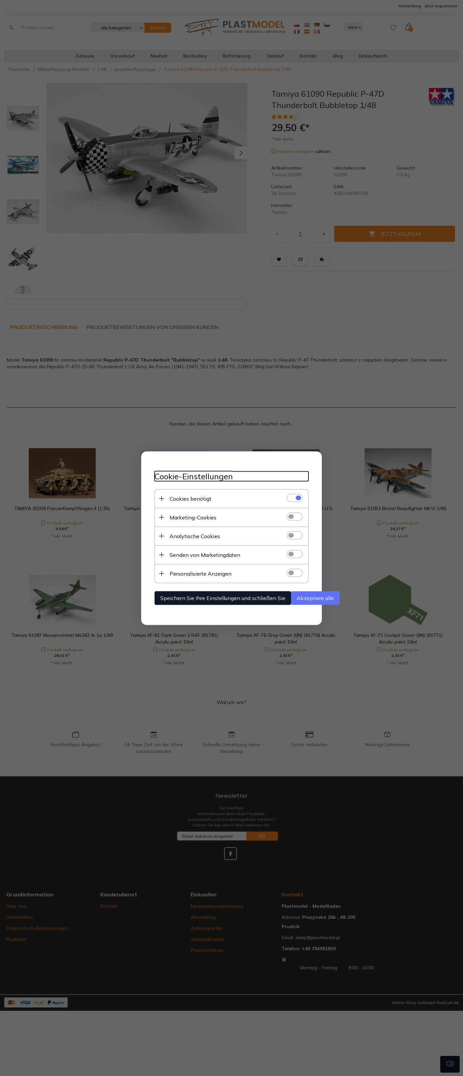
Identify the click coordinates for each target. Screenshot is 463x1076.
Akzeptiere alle (315, 597)
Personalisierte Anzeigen (201, 573)
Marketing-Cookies (193, 517)
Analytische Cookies (195, 535)
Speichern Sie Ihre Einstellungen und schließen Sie (222, 597)
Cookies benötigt (190, 498)
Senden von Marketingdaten (205, 554)
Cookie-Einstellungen (194, 476)
